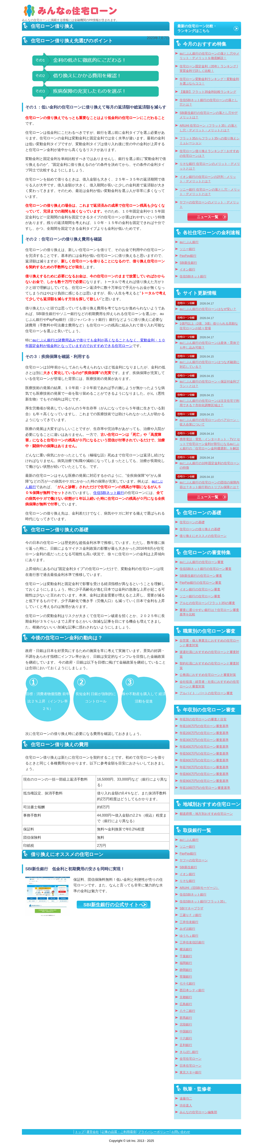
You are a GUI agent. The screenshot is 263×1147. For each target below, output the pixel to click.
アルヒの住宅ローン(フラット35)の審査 (207, 603)
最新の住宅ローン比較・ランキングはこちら (197, 28)
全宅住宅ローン (190, 1058)
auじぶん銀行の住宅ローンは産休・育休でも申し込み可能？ (209, 345)
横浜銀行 (186, 949)
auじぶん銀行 (189, 242)
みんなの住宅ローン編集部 (198, 1112)
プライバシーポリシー (153, 1132)
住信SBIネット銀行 (108, 493)
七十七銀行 (187, 983)
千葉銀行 (186, 956)
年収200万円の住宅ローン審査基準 (204, 733)
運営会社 (92, 1132)
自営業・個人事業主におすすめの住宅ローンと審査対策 (209, 643)
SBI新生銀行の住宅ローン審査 (201, 575)
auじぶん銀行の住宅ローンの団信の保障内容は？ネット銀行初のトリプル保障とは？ (209, 485)
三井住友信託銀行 (192, 942)
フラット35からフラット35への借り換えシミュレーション (210, 141)
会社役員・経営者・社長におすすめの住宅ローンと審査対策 (209, 684)
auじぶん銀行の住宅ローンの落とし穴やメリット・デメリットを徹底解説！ (209, 56)
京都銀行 (186, 997)
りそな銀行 (187, 881)
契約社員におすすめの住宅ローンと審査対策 (209, 666)
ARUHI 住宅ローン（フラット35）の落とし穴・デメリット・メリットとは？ (208, 128)
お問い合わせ (180, 1132)
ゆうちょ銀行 (189, 935)
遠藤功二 (186, 1098)
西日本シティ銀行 (192, 990)
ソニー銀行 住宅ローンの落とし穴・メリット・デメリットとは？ (210, 192)
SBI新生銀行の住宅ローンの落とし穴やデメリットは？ (209, 115)
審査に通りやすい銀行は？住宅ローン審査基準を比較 (209, 612)
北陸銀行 (186, 1024)
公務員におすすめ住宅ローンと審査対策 (208, 675)
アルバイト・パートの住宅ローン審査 (206, 693)
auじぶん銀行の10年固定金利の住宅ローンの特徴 (210, 466)
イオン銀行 (187, 269)
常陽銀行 (186, 976)
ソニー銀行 (187, 249)
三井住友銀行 (189, 922)
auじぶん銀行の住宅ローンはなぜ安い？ (208, 309)
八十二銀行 (187, 1011)
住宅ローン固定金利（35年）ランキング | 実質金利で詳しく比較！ (209, 69)
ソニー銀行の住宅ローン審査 (200, 596)
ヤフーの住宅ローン (194, 860)
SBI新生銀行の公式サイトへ (113, 904)
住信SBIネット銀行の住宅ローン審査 (205, 568)
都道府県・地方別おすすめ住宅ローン (206, 813)
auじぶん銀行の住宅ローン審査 (202, 562)
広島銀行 (186, 1004)
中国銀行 (186, 1031)
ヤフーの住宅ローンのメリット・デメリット (209, 205)
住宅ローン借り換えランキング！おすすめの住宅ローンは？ (209, 153)
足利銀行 (186, 1045)
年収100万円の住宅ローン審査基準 (204, 726)
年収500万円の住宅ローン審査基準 (204, 753)
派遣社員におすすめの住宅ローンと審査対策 (209, 654)
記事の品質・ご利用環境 (119, 1132)
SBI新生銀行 (188, 262)
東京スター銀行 (190, 1072)
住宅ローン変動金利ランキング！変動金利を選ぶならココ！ (209, 81)
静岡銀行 (186, 970)
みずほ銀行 (187, 928)
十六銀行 (186, 1038)
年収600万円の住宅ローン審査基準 (204, 760)
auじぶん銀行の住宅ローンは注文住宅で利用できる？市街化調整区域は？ (209, 403)
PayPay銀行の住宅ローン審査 (200, 582)
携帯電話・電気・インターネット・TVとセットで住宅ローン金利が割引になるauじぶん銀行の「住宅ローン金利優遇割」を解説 (210, 444)
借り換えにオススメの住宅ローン (203, 536)
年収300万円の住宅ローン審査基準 (204, 740)
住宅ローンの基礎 (192, 522)
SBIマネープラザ (191, 908)
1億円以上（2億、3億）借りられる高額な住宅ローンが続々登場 (209, 326)
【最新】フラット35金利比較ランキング (208, 92)
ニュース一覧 (207, 217)
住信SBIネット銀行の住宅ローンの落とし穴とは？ (209, 102)
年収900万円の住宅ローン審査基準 (204, 781)
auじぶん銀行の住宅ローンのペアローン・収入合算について (209, 422)
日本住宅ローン (190, 1065)
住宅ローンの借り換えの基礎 (200, 529)
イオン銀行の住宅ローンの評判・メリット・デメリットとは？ (208, 179)
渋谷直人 (186, 1105)
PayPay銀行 (188, 255)
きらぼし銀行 (189, 1052)
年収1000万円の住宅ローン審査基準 (205, 787)
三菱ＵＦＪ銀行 (190, 915)
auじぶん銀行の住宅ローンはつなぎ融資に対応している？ (209, 364)
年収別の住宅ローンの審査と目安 (203, 719)
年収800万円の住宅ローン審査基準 (204, 774)
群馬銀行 (186, 1017)
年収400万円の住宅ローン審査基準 (204, 746)
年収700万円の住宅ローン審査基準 (204, 767)
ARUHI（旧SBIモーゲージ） (199, 888)
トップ (79, 1132)
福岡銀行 (186, 963)
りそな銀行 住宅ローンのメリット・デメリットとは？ (210, 166)
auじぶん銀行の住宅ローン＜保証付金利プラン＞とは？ (209, 384)
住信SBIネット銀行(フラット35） (203, 901)
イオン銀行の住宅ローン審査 (200, 589)
